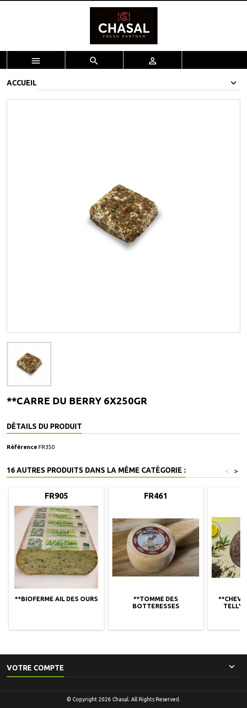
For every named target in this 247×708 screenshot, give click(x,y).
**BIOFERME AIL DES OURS (56, 598)
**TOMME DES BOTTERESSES (155, 602)
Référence (22, 447)
